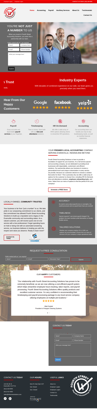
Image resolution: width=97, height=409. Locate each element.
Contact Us (88, 15)
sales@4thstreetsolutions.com (12, 395)
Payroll (51, 10)
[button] (59, 190)
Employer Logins (19, 1)
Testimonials (87, 10)
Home (32, 10)
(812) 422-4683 (8, 392)
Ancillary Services (63, 10)
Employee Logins (8, 1)
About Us (75, 10)
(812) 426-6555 (88, 1)
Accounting (41, 10)
